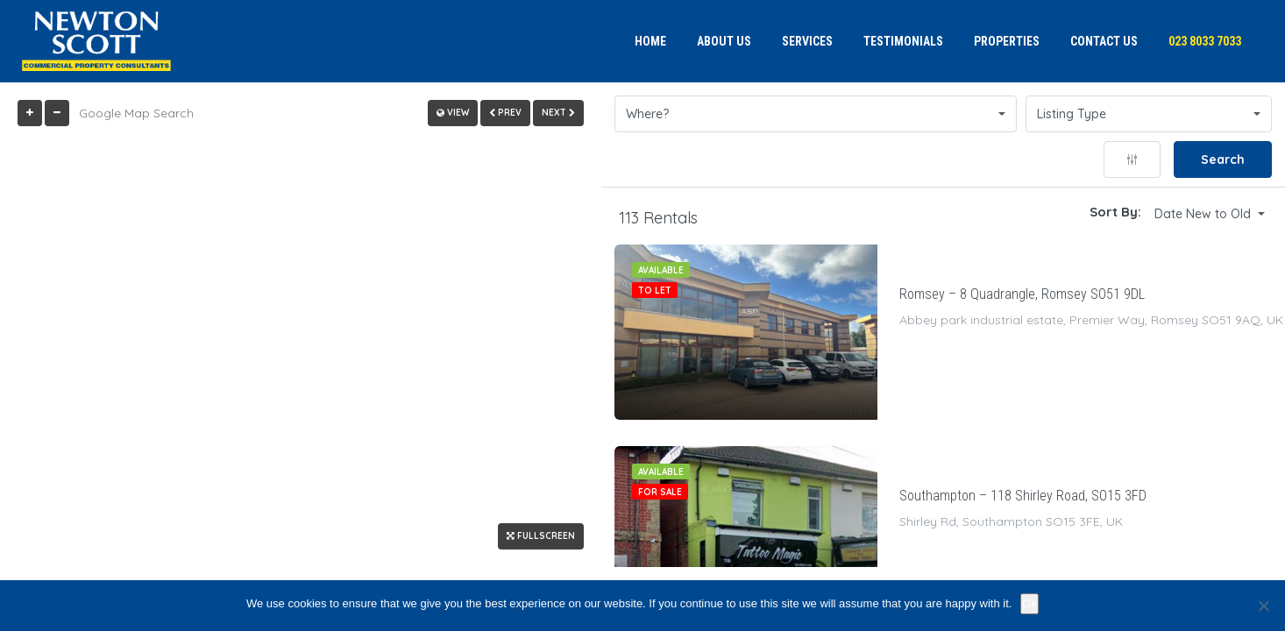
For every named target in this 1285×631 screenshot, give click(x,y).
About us (724, 41)
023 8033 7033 (1204, 41)
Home (650, 41)
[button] (815, 114)
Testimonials (903, 41)
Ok (1029, 603)
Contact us (1104, 41)
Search (1223, 159)
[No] (1263, 605)
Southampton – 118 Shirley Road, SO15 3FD (1023, 495)
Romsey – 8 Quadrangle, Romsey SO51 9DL (1022, 294)
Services (807, 41)
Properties (1007, 41)
